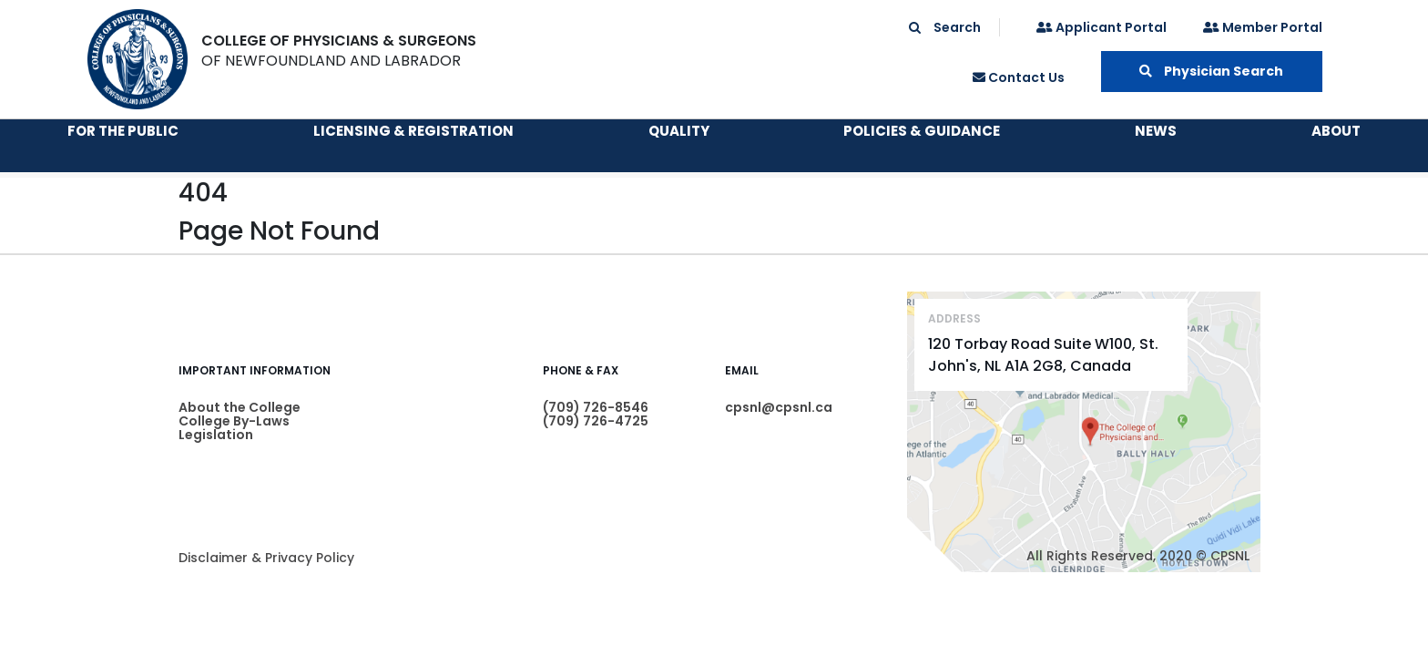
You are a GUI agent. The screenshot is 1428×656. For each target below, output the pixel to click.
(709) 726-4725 (595, 421)
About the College (239, 407)
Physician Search (1211, 71)
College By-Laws (234, 421)
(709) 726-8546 (595, 407)
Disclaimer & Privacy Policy (266, 557)
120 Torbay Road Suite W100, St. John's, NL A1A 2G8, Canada (1043, 354)
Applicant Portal (1101, 27)
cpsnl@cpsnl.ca (778, 407)
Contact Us (1019, 77)
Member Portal (1262, 27)
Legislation (215, 434)
